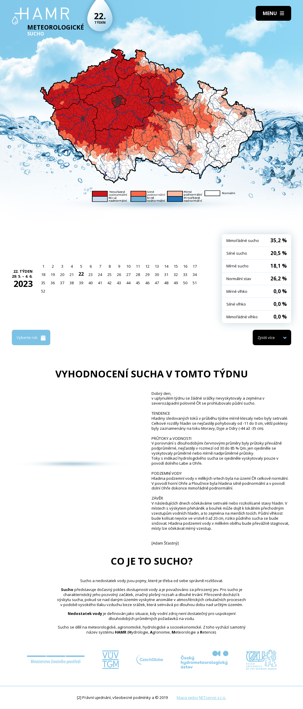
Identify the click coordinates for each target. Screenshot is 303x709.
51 (195, 282)
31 (166, 274)
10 (128, 266)
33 (185, 274)
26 (119, 274)
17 (195, 266)
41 (100, 282)
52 (43, 291)
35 (43, 282)
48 (166, 282)
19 (53, 274)
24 (100, 274)
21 (72, 274)
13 (157, 266)
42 (109, 282)
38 (72, 282)
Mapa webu (187, 697)
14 (166, 266)
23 (90, 274)
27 (128, 274)
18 (43, 274)
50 (185, 282)
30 (157, 274)
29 (147, 274)
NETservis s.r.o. (212, 697)
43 (119, 282)
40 (90, 282)
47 (157, 282)
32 (176, 274)
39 (81, 282)
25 (109, 274)
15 (176, 266)
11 (138, 266)
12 (147, 266)
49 (176, 282)
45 (138, 282)
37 (62, 282)
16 (185, 266)
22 (81, 274)
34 (195, 274)
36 (53, 282)
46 (147, 282)
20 (62, 274)
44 (128, 282)
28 (138, 274)
